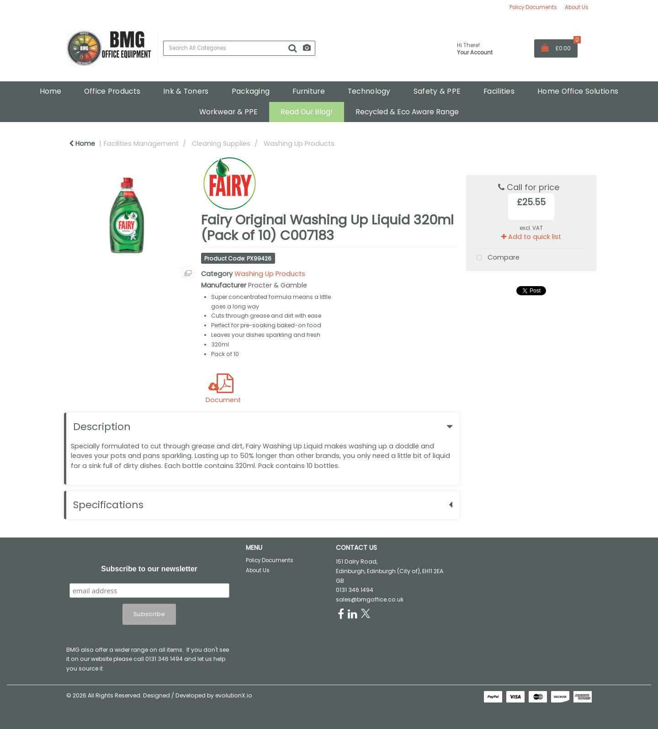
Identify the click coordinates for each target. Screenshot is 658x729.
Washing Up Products (299, 143)
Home (50, 91)
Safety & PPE (437, 91)
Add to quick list (531, 236)
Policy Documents (533, 7)
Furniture (308, 91)
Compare (496, 258)
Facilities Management (141, 143)
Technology (369, 91)
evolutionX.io (233, 695)
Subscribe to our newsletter (149, 569)
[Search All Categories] (239, 48)
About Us (577, 7)
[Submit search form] (292, 48)
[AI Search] (306, 48)
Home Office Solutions (577, 91)
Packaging (251, 91)
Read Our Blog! (307, 112)
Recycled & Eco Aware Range (407, 112)
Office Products (112, 91)
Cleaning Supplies (221, 143)
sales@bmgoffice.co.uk (369, 599)
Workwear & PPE (228, 112)
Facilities (499, 91)
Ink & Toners (185, 91)
